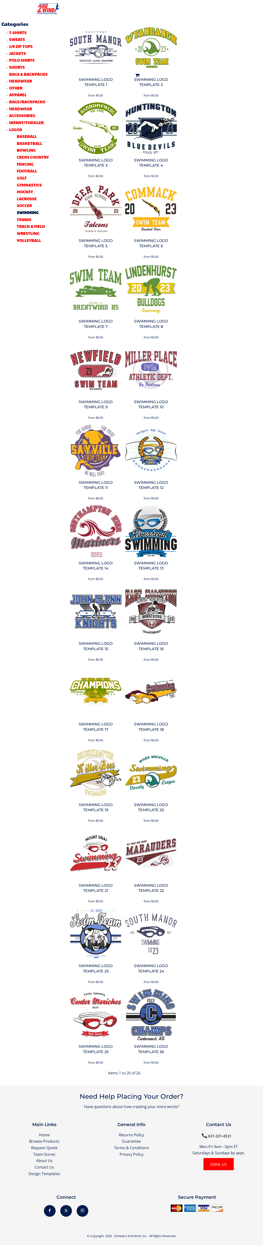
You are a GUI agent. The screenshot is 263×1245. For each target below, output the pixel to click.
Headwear (20, 108)
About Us (44, 1160)
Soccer (24, 205)
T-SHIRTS (18, 32)
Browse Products (44, 1141)
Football (27, 171)
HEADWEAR (20, 81)
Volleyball (29, 240)
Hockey (25, 191)
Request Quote (44, 1147)
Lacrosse (27, 198)
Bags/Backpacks (27, 101)
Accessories (22, 115)
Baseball (27, 136)
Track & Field (31, 226)
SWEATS (17, 39)
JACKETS (17, 53)
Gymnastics (29, 185)
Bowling (26, 150)
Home (44, 1134)
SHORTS (17, 67)
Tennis (24, 219)
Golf (22, 178)
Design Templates (44, 1173)
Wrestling (28, 233)
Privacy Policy (131, 1154)
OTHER (15, 88)
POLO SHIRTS (22, 60)
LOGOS (15, 129)
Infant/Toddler (26, 122)
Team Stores (44, 1154)
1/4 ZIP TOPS (21, 46)
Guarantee (131, 1141)
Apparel (18, 94)
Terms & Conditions (131, 1147)
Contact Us (44, 1167)
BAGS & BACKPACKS (28, 74)
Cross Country (33, 157)
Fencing (25, 164)
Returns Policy (131, 1134)
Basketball (29, 143)
